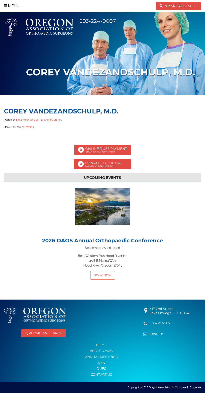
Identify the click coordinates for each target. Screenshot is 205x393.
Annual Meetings (101, 357)
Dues (101, 369)
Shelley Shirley (53, 119)
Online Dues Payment (103, 149)
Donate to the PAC (102, 164)
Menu (11, 6)
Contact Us (101, 375)
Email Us (156, 334)
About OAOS (101, 351)
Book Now (103, 275)
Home (101, 345)
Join (101, 363)
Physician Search (179, 6)
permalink (27, 126)
